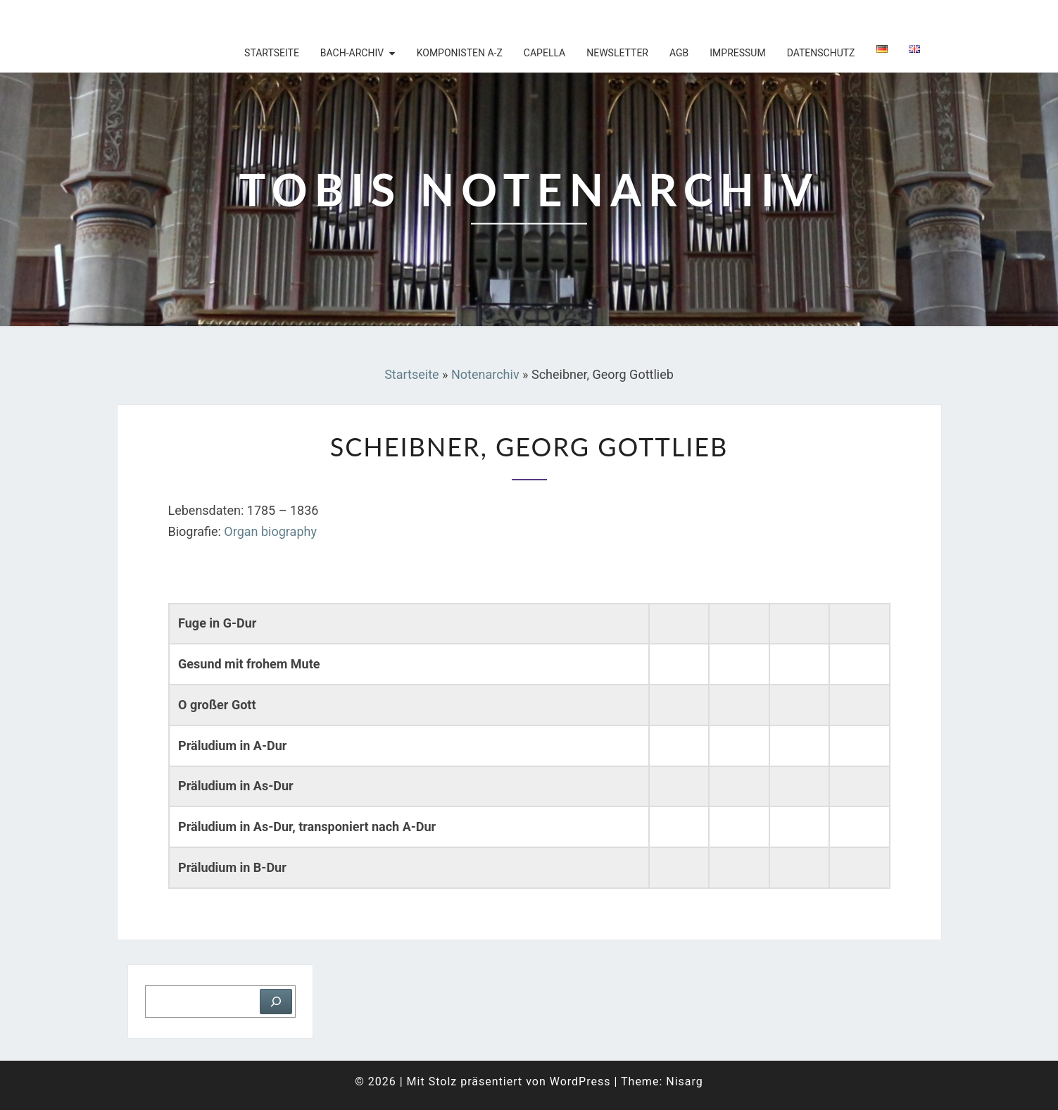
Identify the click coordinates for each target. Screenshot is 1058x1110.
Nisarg (684, 1081)
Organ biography (270, 531)
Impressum (737, 52)
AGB (678, 52)
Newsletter (617, 52)
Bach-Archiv (352, 52)
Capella (544, 52)
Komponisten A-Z (460, 52)
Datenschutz (821, 52)
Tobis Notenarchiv (209, 17)
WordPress (580, 1081)
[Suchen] (276, 1001)
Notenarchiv (485, 374)
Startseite (271, 52)
